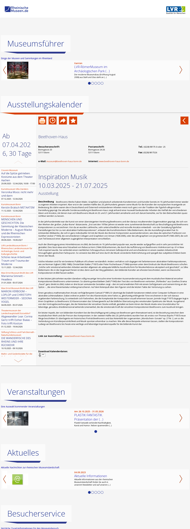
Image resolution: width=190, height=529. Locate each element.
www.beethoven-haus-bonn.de (114, 161)
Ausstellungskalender (44, 104)
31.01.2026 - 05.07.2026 (18, 277)
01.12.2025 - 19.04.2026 (18, 318)
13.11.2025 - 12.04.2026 (18, 256)
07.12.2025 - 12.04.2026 (18, 194)
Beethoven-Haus (53, 136)
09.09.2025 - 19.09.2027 (18, 228)
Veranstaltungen (36, 391)
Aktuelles (23, 452)
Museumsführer (35, 43)
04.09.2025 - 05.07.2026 (18, 296)
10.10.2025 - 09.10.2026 (18, 340)
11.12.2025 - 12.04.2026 (18, 207)
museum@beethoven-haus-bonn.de (64, 161)
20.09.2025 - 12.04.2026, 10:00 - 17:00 (18, 177)
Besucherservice (36, 513)
